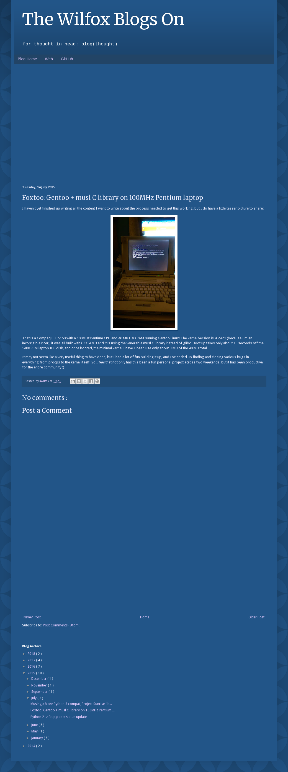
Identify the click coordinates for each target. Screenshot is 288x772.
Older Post (256, 617)
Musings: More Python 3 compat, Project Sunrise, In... (71, 704)
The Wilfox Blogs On (103, 19)
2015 (31, 673)
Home (144, 617)
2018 (31, 654)
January (37, 738)
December (39, 679)
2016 (31, 666)
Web (49, 59)
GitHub (67, 59)
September (39, 692)
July (34, 698)
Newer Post (32, 617)
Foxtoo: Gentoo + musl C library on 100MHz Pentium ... (72, 710)
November (39, 685)
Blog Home (27, 59)
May (34, 731)
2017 (31, 660)
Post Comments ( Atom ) (61, 625)
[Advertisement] (52, 124)
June (34, 725)
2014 (31, 746)
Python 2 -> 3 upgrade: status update (58, 717)
